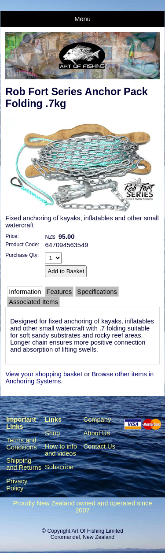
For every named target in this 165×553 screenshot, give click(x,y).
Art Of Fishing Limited (97, 531)
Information (25, 291)
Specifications (97, 291)
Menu (82, 18)
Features (59, 291)
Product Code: (22, 244)
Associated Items (33, 301)
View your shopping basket (43, 374)
